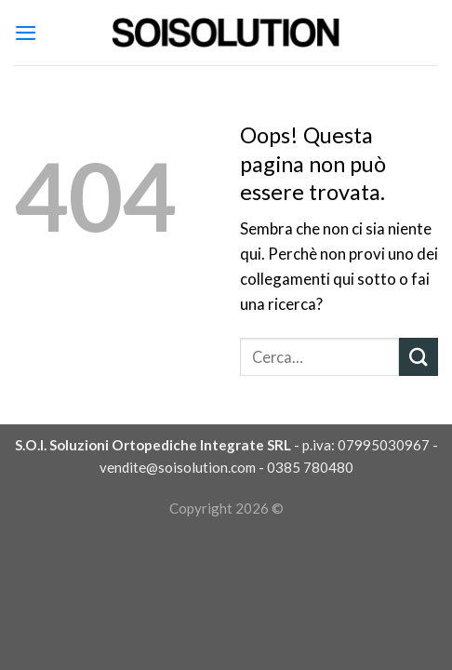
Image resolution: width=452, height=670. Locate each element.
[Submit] (418, 357)
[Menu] (26, 33)
